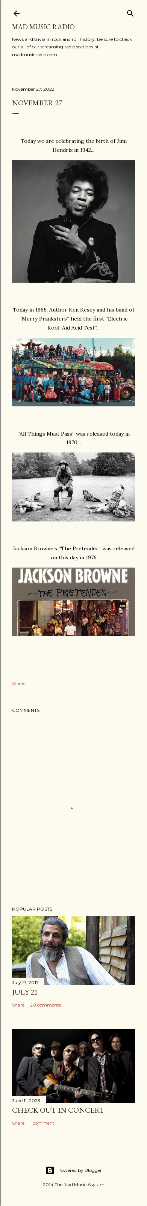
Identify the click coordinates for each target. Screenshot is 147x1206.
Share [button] (18, 683)
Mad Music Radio (43, 26)
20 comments (45, 1005)
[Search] (130, 11)
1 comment (42, 1123)
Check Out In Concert (58, 1110)
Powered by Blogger (73, 1170)
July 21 (25, 992)
